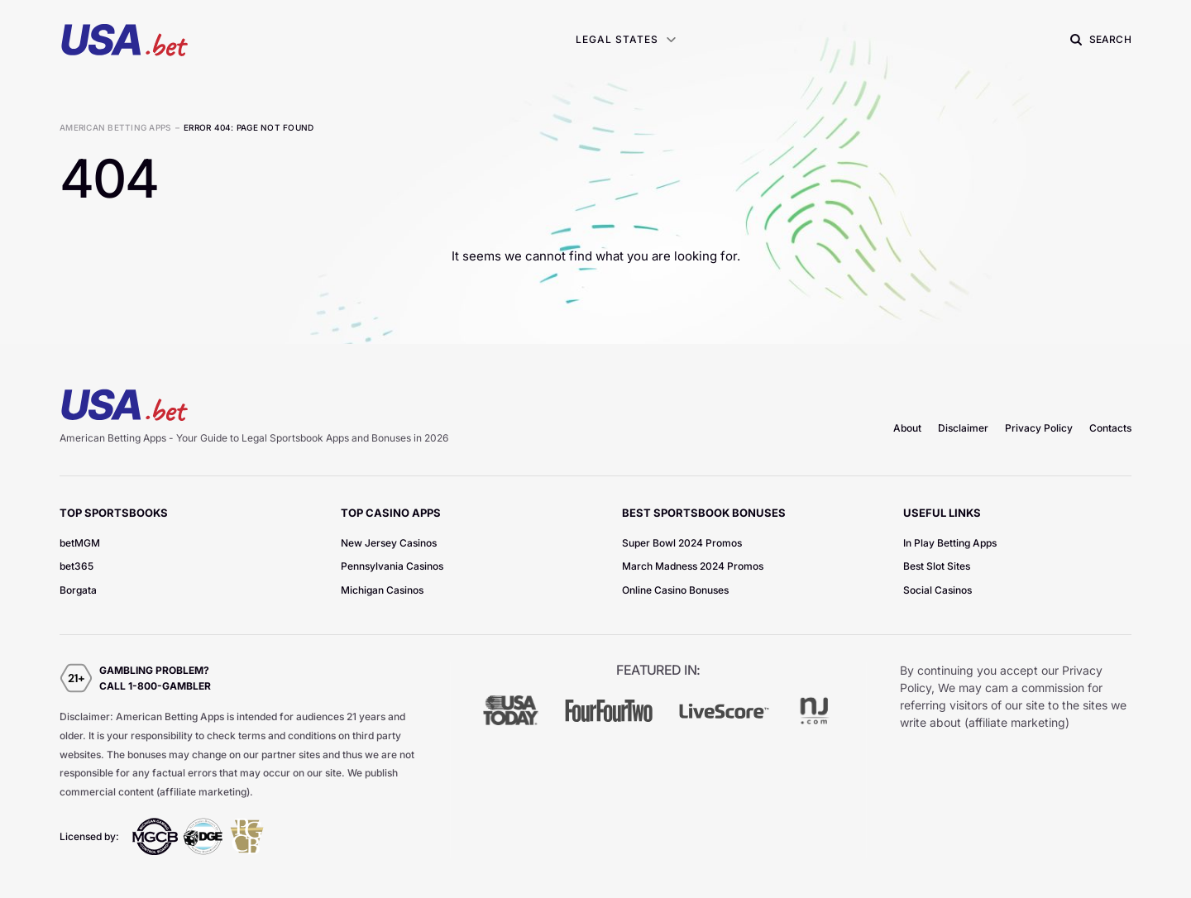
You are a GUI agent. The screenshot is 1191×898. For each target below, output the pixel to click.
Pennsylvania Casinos (392, 566)
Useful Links (942, 512)
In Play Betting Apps (950, 543)
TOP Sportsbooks (114, 512)
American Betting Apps (115, 127)
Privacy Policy (1039, 428)
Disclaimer (963, 428)
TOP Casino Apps (391, 512)
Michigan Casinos (382, 590)
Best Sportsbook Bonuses (704, 512)
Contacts (1110, 428)
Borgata (78, 590)
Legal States (617, 39)
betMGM (80, 543)
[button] (1098, 39)
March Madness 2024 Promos (692, 566)
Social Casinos (937, 590)
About (907, 428)
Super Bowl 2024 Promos (682, 543)
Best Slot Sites (936, 566)
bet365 (76, 566)
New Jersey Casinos (389, 543)
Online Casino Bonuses (675, 590)
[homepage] (124, 39)
